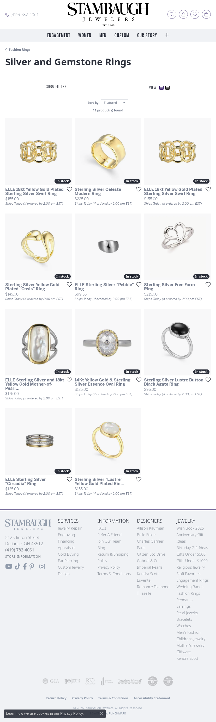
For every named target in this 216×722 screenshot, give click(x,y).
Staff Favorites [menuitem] (189, 573)
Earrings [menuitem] (184, 606)
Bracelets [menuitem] (184, 619)
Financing (66, 541)
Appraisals (66, 547)
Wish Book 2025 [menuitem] (190, 528)
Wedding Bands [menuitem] (190, 586)
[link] (22, 14)
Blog (101, 547)
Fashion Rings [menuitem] (188, 593)
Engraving (66, 534)
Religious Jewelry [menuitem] (191, 567)
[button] (171, 14)
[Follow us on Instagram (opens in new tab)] (42, 566)
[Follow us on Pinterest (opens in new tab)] (31, 566)
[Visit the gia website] (51, 681)
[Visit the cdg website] (152, 681)
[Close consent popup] (101, 713)
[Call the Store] (19, 550)
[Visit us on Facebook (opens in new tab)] (25, 566)
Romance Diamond (153, 586)
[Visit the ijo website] (72, 681)
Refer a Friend (110, 534)
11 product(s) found (108, 110)
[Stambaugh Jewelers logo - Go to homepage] (108, 14)
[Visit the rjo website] (90, 681)
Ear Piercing (68, 560)
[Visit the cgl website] (168, 681)
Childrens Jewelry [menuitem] (191, 638)
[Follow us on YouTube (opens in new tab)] (8, 566)
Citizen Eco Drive (151, 554)
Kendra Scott (148, 573)
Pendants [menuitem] (185, 599)
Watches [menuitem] (184, 625)
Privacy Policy (109, 567)
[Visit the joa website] (107, 681)
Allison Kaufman (150, 528)
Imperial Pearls (150, 567)
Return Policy (56, 698)
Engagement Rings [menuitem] (193, 580)
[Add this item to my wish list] (68, 189)
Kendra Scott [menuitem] (187, 658)
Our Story (147, 35)
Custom (122, 35)
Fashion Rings (19, 49)
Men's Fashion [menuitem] (189, 632)
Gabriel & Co (147, 560)
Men (103, 35)
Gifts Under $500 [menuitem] (191, 554)
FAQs (102, 528)
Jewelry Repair (70, 528)
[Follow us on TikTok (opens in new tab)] (17, 566)
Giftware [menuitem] (184, 651)
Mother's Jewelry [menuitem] (191, 645)
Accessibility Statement (152, 698)
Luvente (144, 580)
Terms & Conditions (114, 573)
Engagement (58, 35)
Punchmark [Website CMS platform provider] (117, 713)
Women (84, 35)
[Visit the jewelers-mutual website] (130, 681)
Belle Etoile (146, 534)
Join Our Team (110, 541)
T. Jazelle (144, 593)
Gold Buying (68, 554)
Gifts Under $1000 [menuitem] (192, 560)
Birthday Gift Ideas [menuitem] (192, 547)
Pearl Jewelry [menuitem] (187, 612)
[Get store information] (23, 556)
